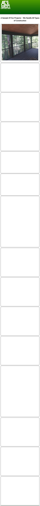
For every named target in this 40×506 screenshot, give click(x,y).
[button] (20, 12)
